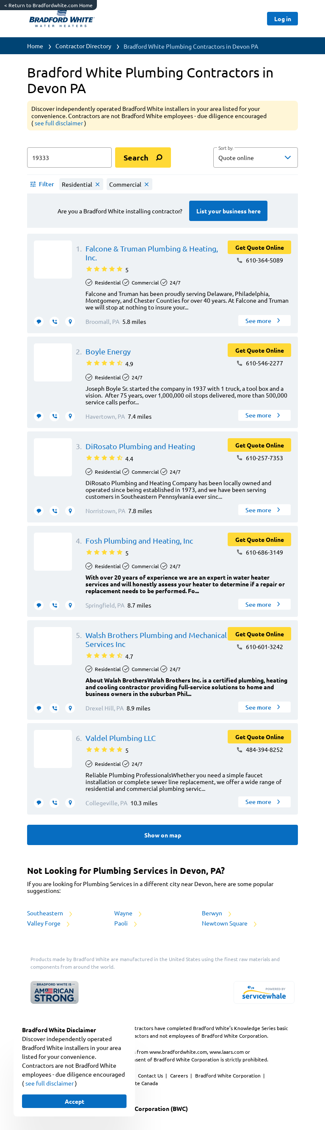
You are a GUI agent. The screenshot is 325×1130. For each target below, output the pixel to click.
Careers (179, 1075)
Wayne (128, 913)
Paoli (126, 923)
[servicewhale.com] (264, 992)
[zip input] (69, 157)
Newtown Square (230, 923)
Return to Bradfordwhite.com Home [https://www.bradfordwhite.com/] (48, 5)
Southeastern (50, 913)
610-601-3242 (259, 646)
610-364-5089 (259, 260)
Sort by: (225, 148)
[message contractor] (39, 321)
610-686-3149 (259, 552)
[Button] (282, 18)
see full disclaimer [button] (59, 123)
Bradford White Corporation (228, 1075)
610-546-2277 (259, 363)
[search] (143, 157)
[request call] (54, 321)
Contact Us (151, 1075)
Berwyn (217, 913)
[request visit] (70, 321)
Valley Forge (49, 923)
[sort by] (268, 157)
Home (35, 46)
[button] (255, 157)
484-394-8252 (259, 749)
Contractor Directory (83, 46)
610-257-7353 (259, 457)
